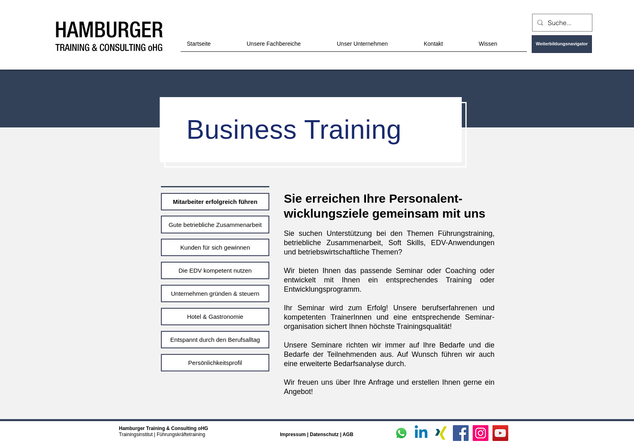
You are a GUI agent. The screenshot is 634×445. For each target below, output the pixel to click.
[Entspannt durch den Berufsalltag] (215, 339)
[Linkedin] (421, 433)
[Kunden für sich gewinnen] (215, 247)
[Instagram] (480, 433)
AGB (347, 434)
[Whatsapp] (401, 433)
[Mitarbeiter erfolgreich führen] (215, 201)
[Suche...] (561, 22)
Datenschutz (325, 434)
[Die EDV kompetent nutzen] (215, 270)
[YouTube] (500, 433)
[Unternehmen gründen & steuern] (215, 293)
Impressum (293, 434)
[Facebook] (461, 433)
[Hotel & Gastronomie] (215, 316)
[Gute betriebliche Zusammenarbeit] (215, 224)
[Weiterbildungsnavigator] (562, 44)
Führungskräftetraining (180, 434)
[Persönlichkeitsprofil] (215, 362)
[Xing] (441, 433)
